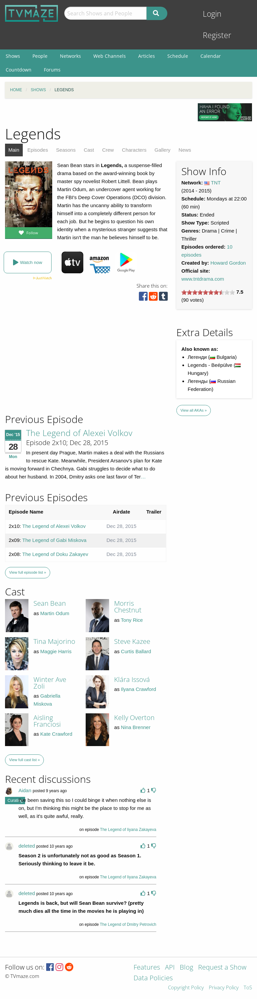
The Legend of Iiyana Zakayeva (128, 829)
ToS (248, 988)
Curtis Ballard (136, 651)
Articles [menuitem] (146, 56)
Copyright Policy (186, 988)
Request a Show (222, 968)
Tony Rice (132, 620)
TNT (216, 182)
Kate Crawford (56, 734)
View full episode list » (27, 572)
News (185, 150)
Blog (186, 968)
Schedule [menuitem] (177, 56)
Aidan (24, 790)
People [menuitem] (40, 56)
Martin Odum (54, 613)
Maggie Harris (55, 651)
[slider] (208, 292)
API (170, 968)
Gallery (163, 150)
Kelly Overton (134, 717)
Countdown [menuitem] (18, 69)
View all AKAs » (193, 410)
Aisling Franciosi (47, 721)
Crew (108, 150)
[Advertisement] (53, 367)
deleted (26, 846)
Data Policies (153, 978)
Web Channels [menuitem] (109, 56)
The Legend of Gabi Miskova (54, 540)
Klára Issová (132, 679)
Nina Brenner (135, 727)
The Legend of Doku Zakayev (55, 554)
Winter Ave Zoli (49, 683)
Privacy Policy (224, 988)
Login (212, 14)
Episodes (37, 150)
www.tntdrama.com (202, 279)
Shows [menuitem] (13, 56)
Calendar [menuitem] (210, 56)
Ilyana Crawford (138, 689)
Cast (89, 150)
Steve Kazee (132, 641)
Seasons (66, 150)
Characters (134, 150)
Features (147, 968)
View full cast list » (24, 760)
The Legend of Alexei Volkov (79, 432)
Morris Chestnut (128, 606)
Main (13, 150)
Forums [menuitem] (52, 69)
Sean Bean (49, 603)
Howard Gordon (228, 263)
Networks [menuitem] (70, 56)
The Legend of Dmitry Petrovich (128, 924)
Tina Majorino (54, 641)
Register (217, 35)
